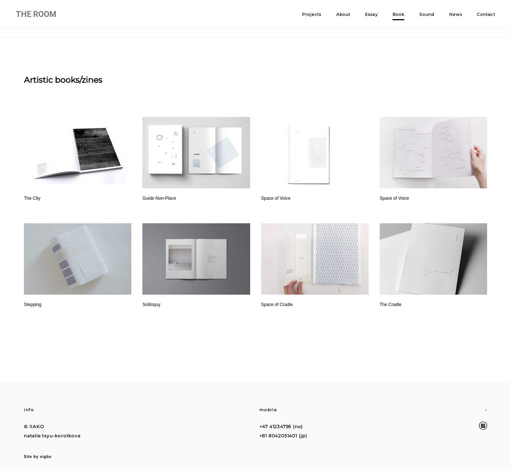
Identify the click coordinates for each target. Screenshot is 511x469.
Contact (478, 18)
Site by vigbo (38, 452)
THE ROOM (44, 19)
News (447, 18)
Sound (418, 18)
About (335, 18)
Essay (363, 18)
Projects (303, 18)
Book (390, 18)
